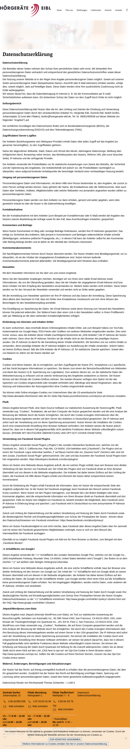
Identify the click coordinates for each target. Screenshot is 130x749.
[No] (125, 738)
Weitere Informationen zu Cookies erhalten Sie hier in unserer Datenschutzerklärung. (65, 744)
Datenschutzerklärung (89, 695)
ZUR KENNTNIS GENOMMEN (65, 739)
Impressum (83, 692)
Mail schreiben (16, 706)
